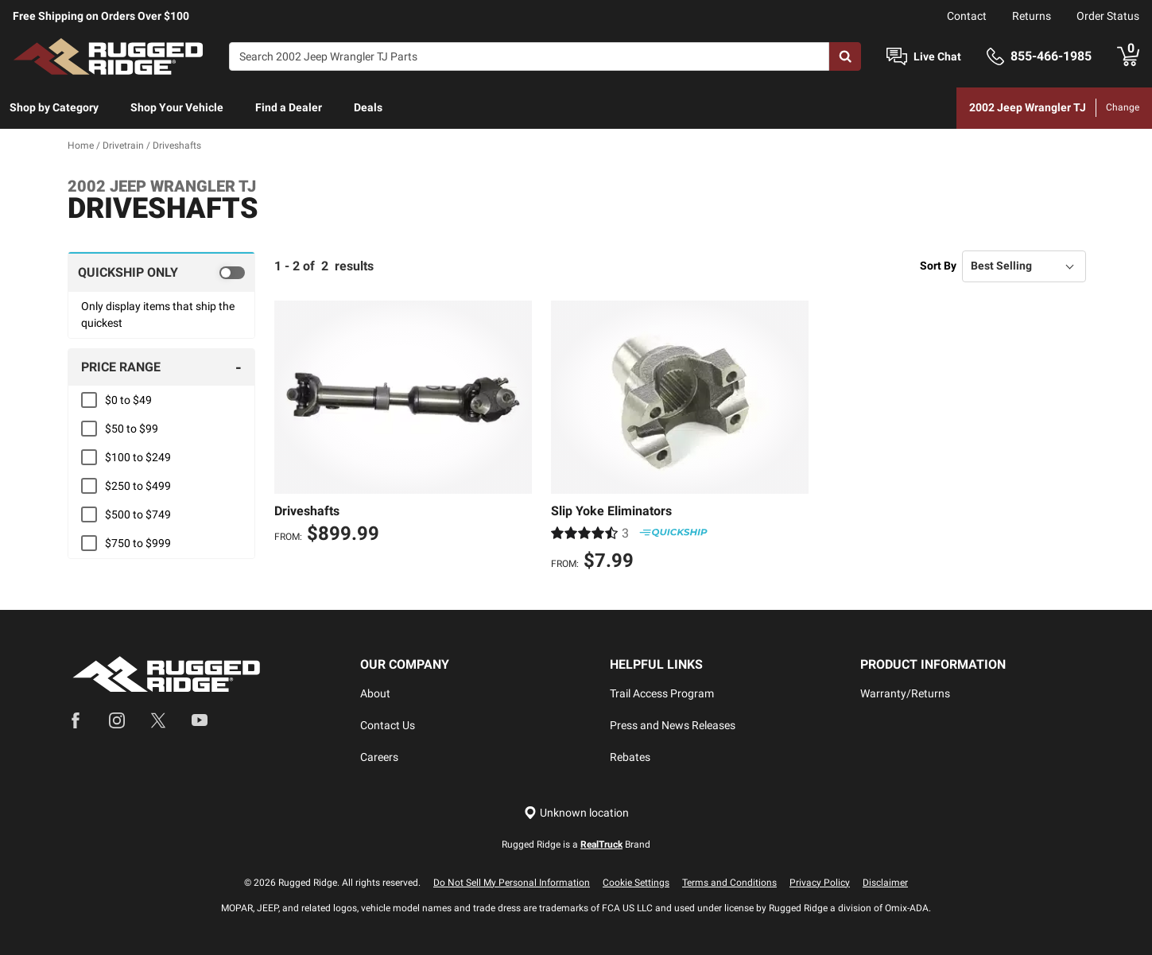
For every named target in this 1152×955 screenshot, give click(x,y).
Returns (1031, 16)
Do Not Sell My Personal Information (511, 882)
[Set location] (576, 813)
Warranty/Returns (905, 693)
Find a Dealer (288, 107)
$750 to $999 (138, 543)
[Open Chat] (896, 57)
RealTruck (601, 844)
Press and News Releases (672, 725)
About (375, 693)
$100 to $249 (138, 457)
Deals (368, 107)
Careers (379, 757)
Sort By (938, 265)
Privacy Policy (819, 882)
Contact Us (387, 725)
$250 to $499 (138, 485)
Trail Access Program (662, 693)
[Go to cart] (1128, 56)
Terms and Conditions (729, 882)
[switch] (161, 272)
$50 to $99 (131, 428)
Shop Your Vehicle (176, 107)
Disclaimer (885, 882)
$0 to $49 (128, 400)
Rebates (630, 757)
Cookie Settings (636, 882)
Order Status (1107, 16)
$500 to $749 (138, 514)
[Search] (529, 56)
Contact (967, 16)
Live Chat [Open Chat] (937, 56)
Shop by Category (54, 107)
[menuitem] (54, 108)
